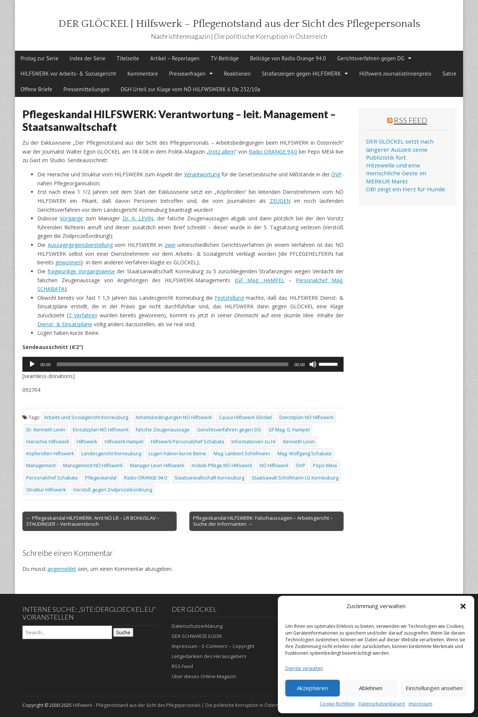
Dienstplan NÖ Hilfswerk (306, 417)
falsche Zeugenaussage (163, 430)
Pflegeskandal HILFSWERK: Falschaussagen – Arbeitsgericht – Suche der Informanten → (263, 521)
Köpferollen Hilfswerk (50, 453)
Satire (449, 73)
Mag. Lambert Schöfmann (242, 453)
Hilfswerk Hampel (124, 441)
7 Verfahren (82, 315)
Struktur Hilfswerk (46, 490)
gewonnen (68, 262)
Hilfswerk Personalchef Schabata (187, 441)
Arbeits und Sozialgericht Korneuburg (86, 417)
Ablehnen (370, 688)
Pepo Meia (325, 465)
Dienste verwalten (304, 668)
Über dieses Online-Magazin (204, 676)
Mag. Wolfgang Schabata (304, 453)
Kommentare (142, 73)
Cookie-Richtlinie (337, 704)
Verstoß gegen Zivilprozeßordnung (112, 490)
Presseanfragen (187, 73)
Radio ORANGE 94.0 (273, 151)
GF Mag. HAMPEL (260, 280)
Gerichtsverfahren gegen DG (370, 58)
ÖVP (336, 174)
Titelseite (128, 58)
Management (41, 465)
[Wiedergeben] (32, 364)
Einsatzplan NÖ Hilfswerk (100, 430)
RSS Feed (410, 120)
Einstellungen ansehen (434, 688)
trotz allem (222, 151)
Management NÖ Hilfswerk (92, 465)
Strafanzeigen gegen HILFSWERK (301, 73)
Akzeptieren (312, 688)
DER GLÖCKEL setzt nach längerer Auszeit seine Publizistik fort (400, 149)
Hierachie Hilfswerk (47, 441)
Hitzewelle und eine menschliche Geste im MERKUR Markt (396, 173)
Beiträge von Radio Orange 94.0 (288, 58)
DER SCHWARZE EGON (197, 636)
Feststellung (229, 297)
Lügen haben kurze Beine (177, 453)
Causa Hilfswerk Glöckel (245, 417)
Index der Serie (87, 58)
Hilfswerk (87, 441)
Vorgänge (71, 218)
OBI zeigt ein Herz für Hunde (405, 189)
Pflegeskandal (101, 478)
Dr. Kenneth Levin (45, 430)
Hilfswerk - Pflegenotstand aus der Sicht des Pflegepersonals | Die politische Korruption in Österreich (180, 705)
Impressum (420, 704)
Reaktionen (237, 73)
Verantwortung (202, 174)
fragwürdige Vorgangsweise (81, 271)
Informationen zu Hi (254, 441)
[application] (183, 364)
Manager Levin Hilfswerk (157, 465)
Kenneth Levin (299, 441)
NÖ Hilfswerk (274, 465)
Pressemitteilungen (86, 89)
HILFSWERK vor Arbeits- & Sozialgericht (68, 73)
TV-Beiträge (225, 58)
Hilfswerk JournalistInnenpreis (395, 73)
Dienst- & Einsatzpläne (64, 324)
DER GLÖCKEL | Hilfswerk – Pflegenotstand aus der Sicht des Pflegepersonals (239, 23)
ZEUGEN (280, 200)
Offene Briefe (36, 89)
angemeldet (61, 568)
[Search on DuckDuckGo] (67, 632)
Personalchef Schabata (52, 478)
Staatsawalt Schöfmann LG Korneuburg (295, 478)
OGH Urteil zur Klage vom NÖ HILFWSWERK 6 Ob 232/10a (190, 89)
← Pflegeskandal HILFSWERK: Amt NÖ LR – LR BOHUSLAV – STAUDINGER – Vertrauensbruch (92, 521)
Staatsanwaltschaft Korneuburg (209, 478)
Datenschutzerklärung (381, 704)
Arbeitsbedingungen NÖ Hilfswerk (174, 417)
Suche (123, 632)
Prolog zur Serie (39, 58)
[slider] (173, 364)
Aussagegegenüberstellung (80, 244)
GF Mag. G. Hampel (289, 430)
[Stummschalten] (313, 364)
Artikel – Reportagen (174, 58)
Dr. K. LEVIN (137, 218)
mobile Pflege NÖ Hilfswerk (222, 465)
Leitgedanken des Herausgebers (209, 656)
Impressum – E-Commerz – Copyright (213, 646)
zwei (170, 244)
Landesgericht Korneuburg (111, 453)
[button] (463, 606)
